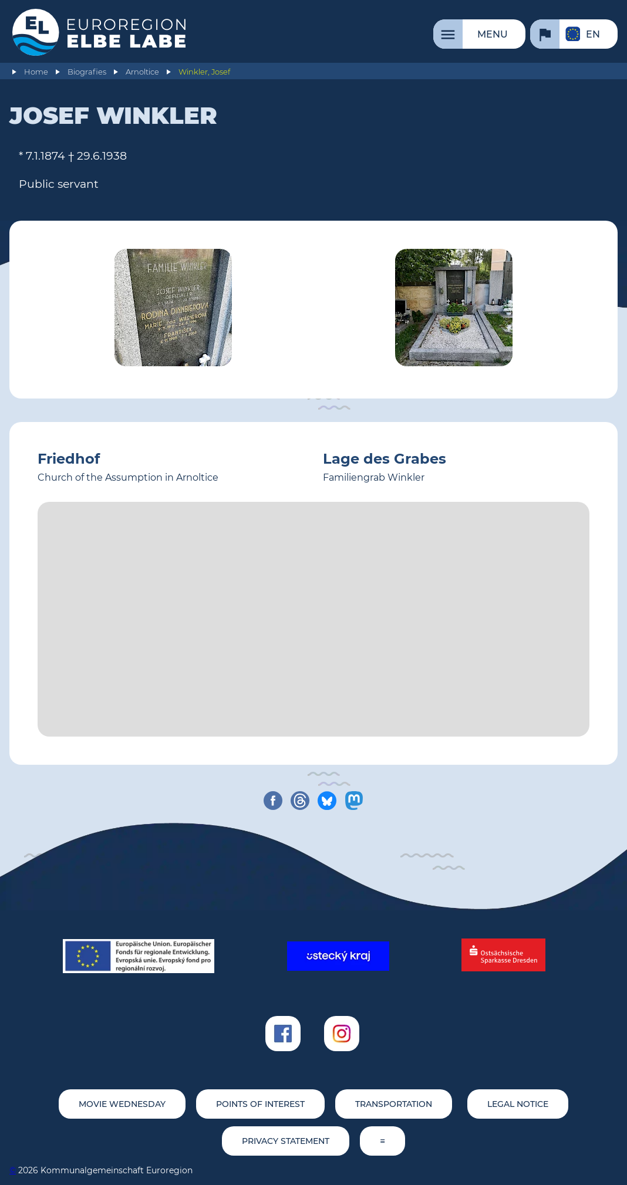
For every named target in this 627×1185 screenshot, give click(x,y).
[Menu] (479, 34)
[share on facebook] (273, 800)
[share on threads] (300, 800)
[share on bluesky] (327, 800)
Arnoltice (142, 71)
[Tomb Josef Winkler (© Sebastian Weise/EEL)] (173, 309)
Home (36, 71)
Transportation (393, 1104)
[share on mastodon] (354, 800)
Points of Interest (260, 1104)
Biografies (87, 71)
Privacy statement (285, 1141)
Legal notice (517, 1104)
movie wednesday (122, 1104)
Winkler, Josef (204, 71)
